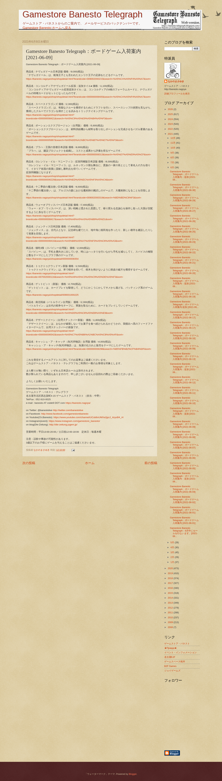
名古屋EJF (169, 657)
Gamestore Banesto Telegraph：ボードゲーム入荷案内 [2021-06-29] (184, 198)
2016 (170, 588)
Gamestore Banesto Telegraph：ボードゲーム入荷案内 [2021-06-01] (184, 510)
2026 (170, 109)
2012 (170, 607)
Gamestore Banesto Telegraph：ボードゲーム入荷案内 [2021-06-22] (184, 250)
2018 (170, 578)
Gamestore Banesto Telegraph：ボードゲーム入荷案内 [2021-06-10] (184, 400)
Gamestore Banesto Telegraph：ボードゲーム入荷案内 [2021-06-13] (184, 356)
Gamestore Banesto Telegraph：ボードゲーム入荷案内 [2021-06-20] (184, 270)
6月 (173, 167)
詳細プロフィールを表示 (177, 93)
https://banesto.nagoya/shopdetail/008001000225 (52, 295)
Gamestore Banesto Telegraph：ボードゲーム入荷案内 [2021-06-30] (184, 187)
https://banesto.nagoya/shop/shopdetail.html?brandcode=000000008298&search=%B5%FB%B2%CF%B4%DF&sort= (88, 349)
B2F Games (170, 666)
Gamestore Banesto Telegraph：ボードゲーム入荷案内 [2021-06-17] (184, 315)
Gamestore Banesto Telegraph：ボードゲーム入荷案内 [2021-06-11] (184, 390)
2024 (170, 119)
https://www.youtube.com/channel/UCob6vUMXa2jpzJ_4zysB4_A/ (88, 417)
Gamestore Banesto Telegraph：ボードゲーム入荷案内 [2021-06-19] (184, 294)
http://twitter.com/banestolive (68, 410)
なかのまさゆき (176, 81)
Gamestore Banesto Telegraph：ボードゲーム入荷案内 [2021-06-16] (184, 335)
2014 (170, 597)
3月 (173, 552)
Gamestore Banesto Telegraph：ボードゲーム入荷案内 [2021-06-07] (184, 445)
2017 (170, 583)
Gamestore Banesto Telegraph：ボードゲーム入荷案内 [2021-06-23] (184, 239)
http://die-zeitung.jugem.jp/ (63, 424)
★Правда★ (170, 648)
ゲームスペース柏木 (174, 661)
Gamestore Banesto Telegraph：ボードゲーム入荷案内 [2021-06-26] (184, 218)
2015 (170, 593)
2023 (170, 124)
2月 (173, 557)
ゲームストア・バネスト (177, 643)
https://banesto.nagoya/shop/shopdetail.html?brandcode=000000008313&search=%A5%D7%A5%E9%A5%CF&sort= (88, 154)
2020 (170, 568)
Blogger (133, 774)
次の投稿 (28, 463)
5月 (173, 542)
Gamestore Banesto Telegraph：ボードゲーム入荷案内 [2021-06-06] (184, 455)
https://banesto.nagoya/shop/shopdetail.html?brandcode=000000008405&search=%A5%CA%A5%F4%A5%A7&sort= (88, 96)
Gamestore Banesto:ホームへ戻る (47, 28)
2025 (170, 114)
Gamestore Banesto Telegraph (82, 14)
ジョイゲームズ (172, 670)
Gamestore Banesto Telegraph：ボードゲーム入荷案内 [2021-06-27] (184, 208)
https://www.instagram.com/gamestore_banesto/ (74, 421)
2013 (170, 602)
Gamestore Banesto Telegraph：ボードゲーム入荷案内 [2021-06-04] (184, 489)
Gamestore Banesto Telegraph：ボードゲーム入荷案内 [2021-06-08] (184, 434)
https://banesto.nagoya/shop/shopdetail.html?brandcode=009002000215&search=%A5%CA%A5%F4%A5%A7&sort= (88, 79)
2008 (170, 627)
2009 (170, 622)
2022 (170, 129)
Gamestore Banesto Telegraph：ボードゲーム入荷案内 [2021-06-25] (184, 229)
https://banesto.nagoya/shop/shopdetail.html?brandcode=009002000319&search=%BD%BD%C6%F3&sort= (83, 197)
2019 (170, 573)
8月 (173, 157)
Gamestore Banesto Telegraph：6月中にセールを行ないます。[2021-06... (184, 532)
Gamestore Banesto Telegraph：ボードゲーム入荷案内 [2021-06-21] (184, 260)
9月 (173, 152)
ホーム (90, 463)
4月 (173, 547)
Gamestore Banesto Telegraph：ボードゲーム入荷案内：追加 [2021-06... (184, 175)
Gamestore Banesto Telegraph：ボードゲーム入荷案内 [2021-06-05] (184, 466)
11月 (173, 142)
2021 (170, 134)
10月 (173, 147)
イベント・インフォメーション (180, 652)
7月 (173, 162)
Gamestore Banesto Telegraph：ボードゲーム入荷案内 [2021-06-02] (184, 499)
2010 (170, 617)
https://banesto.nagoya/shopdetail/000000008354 (52, 258)
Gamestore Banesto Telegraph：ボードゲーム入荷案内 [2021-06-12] (184, 380)
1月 (173, 562)
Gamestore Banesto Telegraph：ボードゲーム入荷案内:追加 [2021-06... (184, 304)
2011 (170, 612)
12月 (173, 138)
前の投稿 (150, 463)
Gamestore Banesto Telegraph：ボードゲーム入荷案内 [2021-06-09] (184, 346)
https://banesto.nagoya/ (78, 403)
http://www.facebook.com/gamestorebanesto (64, 413)
